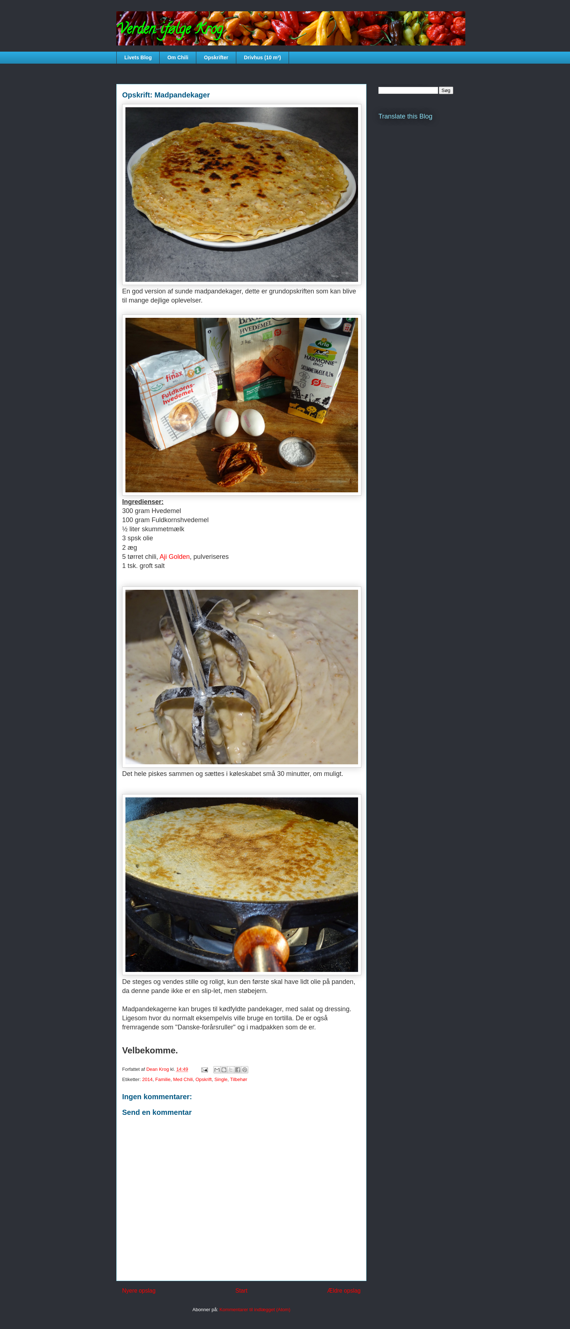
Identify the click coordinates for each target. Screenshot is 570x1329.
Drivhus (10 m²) (262, 57)
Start (242, 1291)
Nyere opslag (139, 1291)
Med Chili (183, 1079)
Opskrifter (216, 57)
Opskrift (204, 1079)
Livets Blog (138, 57)
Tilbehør (238, 1079)
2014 (147, 1079)
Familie (162, 1079)
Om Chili (177, 57)
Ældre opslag (344, 1291)
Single (221, 1079)
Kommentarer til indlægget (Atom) (255, 1309)
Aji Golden (175, 556)
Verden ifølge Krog (169, 30)
